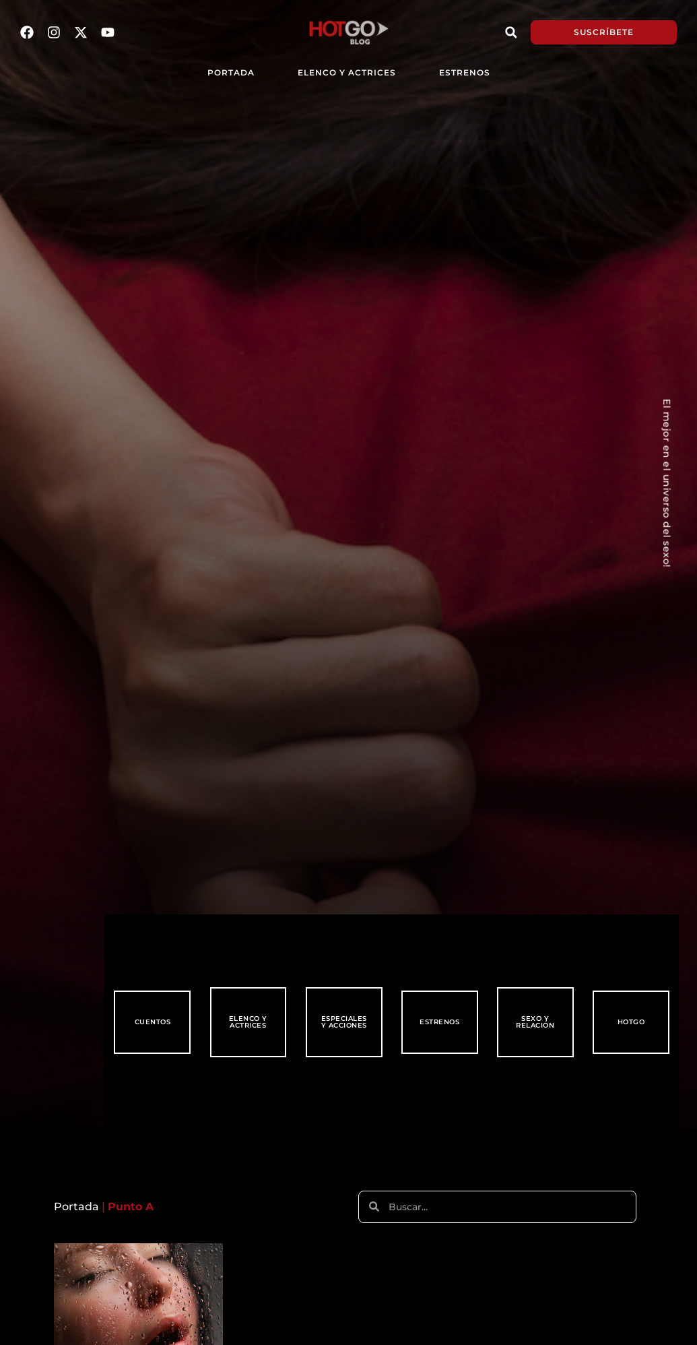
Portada (76, 1206)
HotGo (631, 1022)
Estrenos (464, 72)
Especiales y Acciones (344, 1022)
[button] (511, 32)
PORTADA (231, 72)
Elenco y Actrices (347, 72)
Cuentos (153, 1022)
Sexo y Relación (535, 1022)
